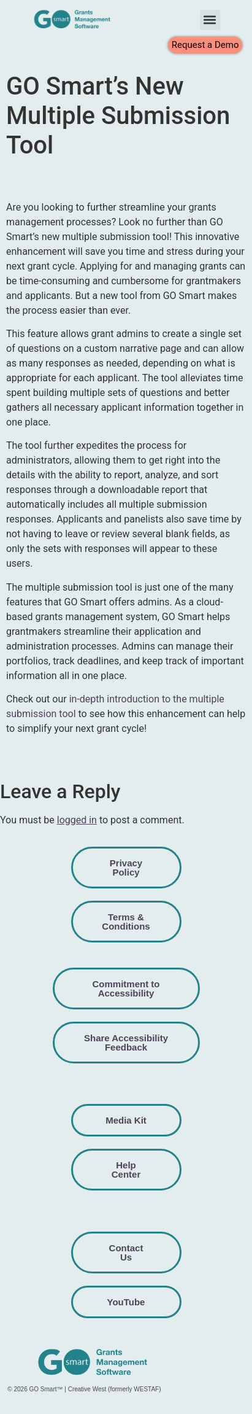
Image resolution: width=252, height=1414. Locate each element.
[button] (210, 20)
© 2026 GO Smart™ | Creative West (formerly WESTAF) (84, 1389)
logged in (77, 820)
